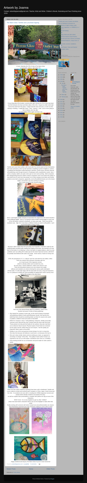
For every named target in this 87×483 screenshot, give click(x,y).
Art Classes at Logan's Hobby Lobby (67, 25)
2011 (61, 114)
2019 (61, 81)
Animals (60, 32)
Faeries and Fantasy (63, 30)
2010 (61, 117)
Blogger (52, 478)
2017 (61, 101)
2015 (61, 106)
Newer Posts (11, 469)
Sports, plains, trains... (64, 49)
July (63, 83)
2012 (61, 112)
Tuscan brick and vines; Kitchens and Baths (69, 38)
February (64, 96)
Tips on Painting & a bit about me (66, 23)
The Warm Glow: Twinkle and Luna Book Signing (23, 22)
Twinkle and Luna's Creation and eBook (68, 21)
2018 (61, 99)
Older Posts (51, 469)
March (63, 94)
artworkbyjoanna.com (76, 82)
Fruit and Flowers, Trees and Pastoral (67, 47)
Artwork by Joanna (16, 7)
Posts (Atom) (16, 472)
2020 (61, 79)
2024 (61, 77)
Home (31, 469)
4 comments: (33, 464)
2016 (61, 103)
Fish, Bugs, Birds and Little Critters (67, 34)
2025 (61, 74)
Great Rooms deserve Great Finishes (67, 36)
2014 (61, 108)
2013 (61, 110)
